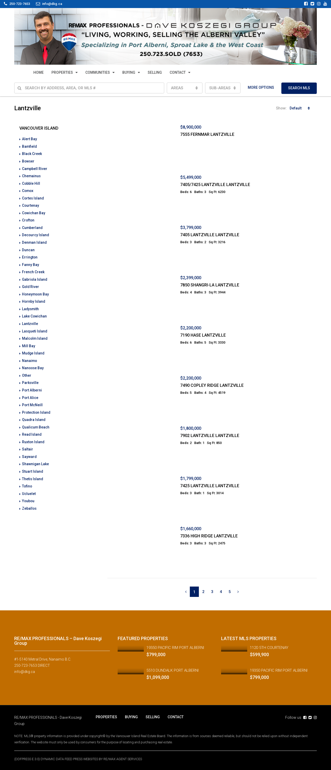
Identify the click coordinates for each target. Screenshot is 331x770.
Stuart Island (32, 465)
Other (26, 371)
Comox (28, 190)
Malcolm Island (35, 334)
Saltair (27, 443)
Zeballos (29, 501)
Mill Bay (28, 342)
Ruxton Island (33, 436)
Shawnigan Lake (35, 458)
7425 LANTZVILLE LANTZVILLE (209, 485)
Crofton (28, 219)
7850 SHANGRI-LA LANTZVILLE (209, 285)
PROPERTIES (62, 72)
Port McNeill (32, 400)
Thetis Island (33, 472)
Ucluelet (29, 487)
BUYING (128, 72)
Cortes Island (33, 197)
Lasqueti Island (35, 327)
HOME (38, 72)
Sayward (29, 450)
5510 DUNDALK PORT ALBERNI (172, 670)
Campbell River (35, 168)
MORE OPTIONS (261, 87)
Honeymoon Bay (36, 291)
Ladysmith (31, 305)
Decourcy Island (36, 233)
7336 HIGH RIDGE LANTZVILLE (209, 536)
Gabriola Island (35, 277)
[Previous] (186, 592)
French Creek (33, 269)
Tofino (27, 479)
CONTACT (178, 72)
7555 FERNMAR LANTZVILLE (207, 134)
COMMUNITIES (97, 72)
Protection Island (36, 407)
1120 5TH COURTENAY (269, 647)
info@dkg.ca (24, 672)
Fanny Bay (30, 262)
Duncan (28, 248)
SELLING (155, 72)
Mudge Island (33, 349)
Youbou (28, 494)
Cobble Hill (31, 182)
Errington (30, 255)
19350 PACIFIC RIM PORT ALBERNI (175, 647)
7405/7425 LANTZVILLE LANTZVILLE (215, 184)
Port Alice (30, 392)
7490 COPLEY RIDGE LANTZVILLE (212, 385)
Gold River (31, 284)
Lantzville (30, 320)
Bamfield (29, 146)
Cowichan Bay (34, 211)
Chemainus (31, 175)
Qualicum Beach (36, 421)
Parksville (30, 378)
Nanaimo (29, 356)
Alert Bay (29, 139)
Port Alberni (32, 385)
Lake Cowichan (34, 313)
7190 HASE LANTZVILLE (203, 335)
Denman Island (34, 240)
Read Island (32, 429)
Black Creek (32, 153)
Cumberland (32, 226)
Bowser (28, 161)
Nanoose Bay (33, 363)
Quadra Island (34, 414)
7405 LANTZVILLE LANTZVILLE (209, 234)
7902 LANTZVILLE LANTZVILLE (209, 435)
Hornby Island (34, 298)
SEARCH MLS (299, 88)
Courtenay (30, 204)
